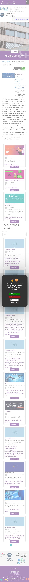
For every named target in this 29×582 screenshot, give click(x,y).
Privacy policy (14, 302)
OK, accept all (14, 293)
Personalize (14, 300)
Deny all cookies (14, 296)
